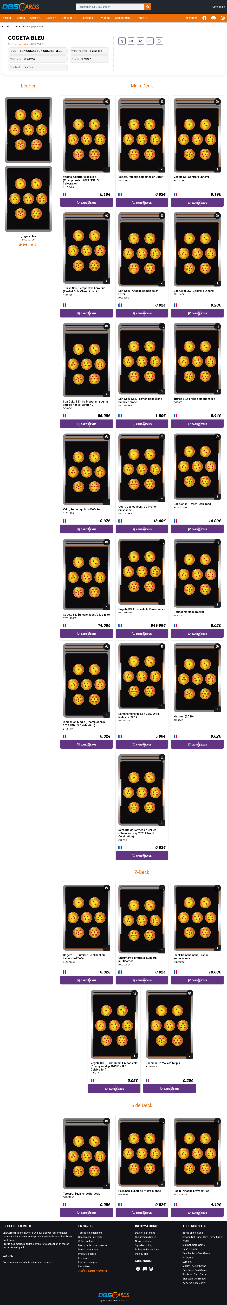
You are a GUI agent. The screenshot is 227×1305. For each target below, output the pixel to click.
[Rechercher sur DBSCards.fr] (147, 6)
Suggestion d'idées (145, 1237)
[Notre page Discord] (144, 1268)
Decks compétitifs (88, 1249)
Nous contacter (144, 1241)
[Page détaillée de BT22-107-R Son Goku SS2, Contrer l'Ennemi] (197, 249)
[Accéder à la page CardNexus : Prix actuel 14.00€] (86, 630)
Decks (50, 18)
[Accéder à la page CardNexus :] (86, 310)
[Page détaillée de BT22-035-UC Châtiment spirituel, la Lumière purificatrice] (142, 919)
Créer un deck (86, 1241)
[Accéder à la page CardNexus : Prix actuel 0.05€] (114, 1085)
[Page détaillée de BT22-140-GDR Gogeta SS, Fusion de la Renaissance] (142, 572)
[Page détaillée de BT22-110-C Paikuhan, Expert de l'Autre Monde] (142, 1152)
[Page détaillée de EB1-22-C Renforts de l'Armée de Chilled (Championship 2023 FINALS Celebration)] (142, 790)
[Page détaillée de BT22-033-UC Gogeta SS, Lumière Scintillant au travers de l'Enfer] (86, 918)
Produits (67, 18)
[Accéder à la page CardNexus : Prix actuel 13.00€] (142, 525)
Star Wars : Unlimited (194, 1278)
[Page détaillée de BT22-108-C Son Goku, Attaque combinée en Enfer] (142, 249)
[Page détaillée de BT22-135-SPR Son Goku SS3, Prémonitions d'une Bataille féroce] (142, 358)
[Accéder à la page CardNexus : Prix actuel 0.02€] (142, 199)
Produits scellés (87, 1253)
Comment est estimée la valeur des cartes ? (27, 1262)
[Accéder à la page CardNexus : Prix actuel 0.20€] (197, 309)
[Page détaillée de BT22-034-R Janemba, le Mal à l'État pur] (169, 1024)
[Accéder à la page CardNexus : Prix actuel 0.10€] (86, 199)
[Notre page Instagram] (151, 1268)
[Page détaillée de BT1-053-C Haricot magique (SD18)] (197, 573)
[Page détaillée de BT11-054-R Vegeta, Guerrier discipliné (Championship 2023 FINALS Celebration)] (86, 135)
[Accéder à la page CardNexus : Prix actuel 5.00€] (142, 741)
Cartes (34, 18)
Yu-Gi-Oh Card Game (194, 1282)
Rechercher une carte (90, 1237)
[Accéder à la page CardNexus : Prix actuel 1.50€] (142, 420)
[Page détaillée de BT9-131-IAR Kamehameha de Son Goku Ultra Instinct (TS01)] (142, 676)
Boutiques (87, 18)
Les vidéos (84, 1266)
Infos (141, 18)
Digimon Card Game (194, 1245)
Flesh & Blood (190, 1249)
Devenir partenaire (145, 1232)
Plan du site (141, 1253)
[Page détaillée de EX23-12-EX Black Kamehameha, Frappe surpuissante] (197, 918)
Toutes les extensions (90, 1232)
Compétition (122, 18)
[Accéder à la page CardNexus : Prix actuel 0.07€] (86, 525)
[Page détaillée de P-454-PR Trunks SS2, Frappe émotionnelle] (197, 358)
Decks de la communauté (92, 1245)
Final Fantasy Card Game (196, 1253)
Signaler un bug (143, 1245)
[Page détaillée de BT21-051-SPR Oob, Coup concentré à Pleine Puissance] (142, 468)
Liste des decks (20, 26)
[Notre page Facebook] (138, 1268)
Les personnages (87, 1262)
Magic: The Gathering (194, 1266)
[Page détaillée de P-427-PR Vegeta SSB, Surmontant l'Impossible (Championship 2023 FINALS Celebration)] (114, 1024)
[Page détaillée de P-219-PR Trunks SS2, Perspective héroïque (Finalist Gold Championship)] (86, 248)
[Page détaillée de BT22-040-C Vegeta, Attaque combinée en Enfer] (142, 135)
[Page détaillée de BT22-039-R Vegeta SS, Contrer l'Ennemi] (197, 135)
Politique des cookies (147, 1249)
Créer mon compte (93, 1271)
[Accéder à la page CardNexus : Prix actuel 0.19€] (197, 199)
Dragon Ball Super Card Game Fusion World (203, 1239)
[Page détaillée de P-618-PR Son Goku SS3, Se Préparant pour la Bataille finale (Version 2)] (86, 360)
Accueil (5, 26)
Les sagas (83, 1258)
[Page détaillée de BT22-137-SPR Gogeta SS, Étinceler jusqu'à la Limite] (86, 574)
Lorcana (187, 1261)
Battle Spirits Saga (193, 1232)
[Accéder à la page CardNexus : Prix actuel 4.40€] (197, 1209)
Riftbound (188, 1257)
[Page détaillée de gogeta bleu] (28, 164)
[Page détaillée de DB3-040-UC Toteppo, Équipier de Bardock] (86, 1153)
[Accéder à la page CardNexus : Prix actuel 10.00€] (197, 525)
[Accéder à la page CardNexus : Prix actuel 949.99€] (142, 630)
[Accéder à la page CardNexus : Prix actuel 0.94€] (197, 420)
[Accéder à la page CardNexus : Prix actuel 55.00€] (86, 420)
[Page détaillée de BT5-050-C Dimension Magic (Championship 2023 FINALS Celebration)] (86, 680)
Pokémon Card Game (194, 1274)
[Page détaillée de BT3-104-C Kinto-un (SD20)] (197, 677)
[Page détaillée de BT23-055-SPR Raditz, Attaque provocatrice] (197, 1152)
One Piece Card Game (195, 1270)
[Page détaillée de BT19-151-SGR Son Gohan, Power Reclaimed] (197, 467)
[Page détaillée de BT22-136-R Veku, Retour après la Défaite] (86, 469)
